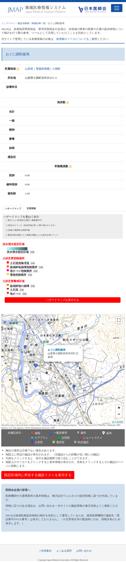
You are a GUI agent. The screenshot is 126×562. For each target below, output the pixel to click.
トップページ (8, 23)
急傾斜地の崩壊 (19, 286)
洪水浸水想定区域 (18, 252)
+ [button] (119, 408)
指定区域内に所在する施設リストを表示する (38, 475)
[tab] (13, 209)
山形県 (29, 68)
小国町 (56, 68)
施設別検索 (23, 23)
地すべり (15, 293)
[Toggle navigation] (117, 8)
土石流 (14, 289)
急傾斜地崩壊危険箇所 (23, 267)
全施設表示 (14, 432)
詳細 (32, 252)
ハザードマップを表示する (62, 299)
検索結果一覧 (39, 23)
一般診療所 (58, 433)
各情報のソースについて (71, 39)
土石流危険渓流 (19, 263)
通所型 (57, 442)
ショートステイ (90, 438)
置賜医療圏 (43, 68)
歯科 (81, 433)
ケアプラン (39, 438)
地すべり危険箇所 (21, 271)
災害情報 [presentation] (31, 208)
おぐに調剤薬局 (56, 349)
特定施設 (81, 442)
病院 (35, 433)
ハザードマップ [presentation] (13, 208)
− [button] (119, 414)
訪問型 (63, 438)
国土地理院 (117, 422)
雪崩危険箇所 (18, 274)
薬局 (106, 433)
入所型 (36, 442)
